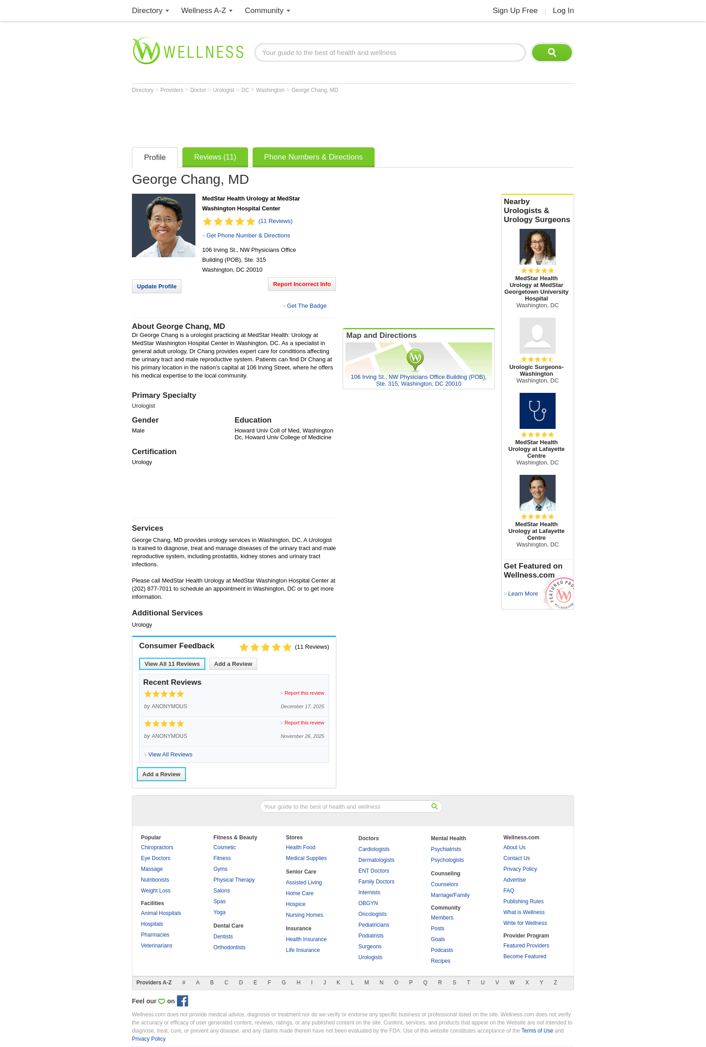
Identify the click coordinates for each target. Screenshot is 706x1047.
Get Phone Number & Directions (248, 235)
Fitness (222, 858)
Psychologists (447, 860)
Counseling (445, 873)
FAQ (508, 891)
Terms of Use (537, 1031)
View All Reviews (172, 663)
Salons (221, 891)
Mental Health (448, 838)
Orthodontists (229, 947)
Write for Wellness (525, 923)
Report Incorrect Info (302, 284)
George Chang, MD (314, 90)
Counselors (444, 884)
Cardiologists (373, 849)
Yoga (219, 912)
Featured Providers (526, 945)
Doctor (199, 90)
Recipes (440, 961)
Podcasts (442, 950)
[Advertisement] (296, 118)
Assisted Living (304, 882)
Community (264, 10)
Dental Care (228, 926)
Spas (219, 901)
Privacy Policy (520, 869)
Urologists (370, 957)
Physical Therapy (234, 880)
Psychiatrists (446, 849)
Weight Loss (156, 891)
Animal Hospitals (161, 913)
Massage (152, 869)
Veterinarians (156, 945)
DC (246, 90)
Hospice (295, 904)
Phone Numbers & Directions (313, 157)
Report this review (304, 693)
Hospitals (152, 924)
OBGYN (368, 903)
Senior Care (301, 872)
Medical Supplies (306, 858)
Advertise (514, 880)
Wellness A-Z (203, 10)
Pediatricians (373, 925)
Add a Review (233, 663)
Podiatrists (371, 936)
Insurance (299, 928)
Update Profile (156, 286)
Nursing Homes (304, 915)
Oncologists (372, 914)
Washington (271, 90)
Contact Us (516, 858)
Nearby (537, 210)
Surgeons (369, 946)
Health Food (300, 847)
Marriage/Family (450, 895)
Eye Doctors (155, 858)
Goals (438, 939)
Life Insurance (303, 950)
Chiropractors (157, 847)
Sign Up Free (515, 10)
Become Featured (524, 956)
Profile (155, 157)
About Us (514, 847)
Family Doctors (376, 882)
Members (442, 918)
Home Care (299, 893)
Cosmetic (224, 847)
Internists (369, 892)
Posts (437, 928)
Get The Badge (306, 305)
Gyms (220, 869)
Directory (147, 10)
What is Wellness (524, 912)
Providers (172, 90)
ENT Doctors (373, 871)
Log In (563, 10)
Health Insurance (306, 939)
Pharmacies (155, 935)
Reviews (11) (215, 157)
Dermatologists (376, 860)
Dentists (223, 936)
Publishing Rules (523, 901)
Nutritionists (155, 880)
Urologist (224, 90)
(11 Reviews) (275, 221)
